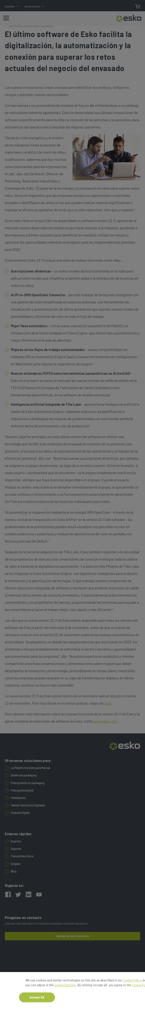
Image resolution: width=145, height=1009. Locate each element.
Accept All (37, 999)
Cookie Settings (65, 987)
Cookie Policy (132, 982)
